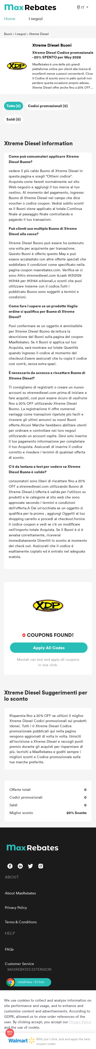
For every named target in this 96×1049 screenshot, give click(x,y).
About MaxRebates (20, 893)
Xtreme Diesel (39, 33)
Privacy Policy (16, 907)
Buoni (8, 33)
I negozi (20, 33)
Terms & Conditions (21, 921)
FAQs (9, 949)
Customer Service (19, 963)
